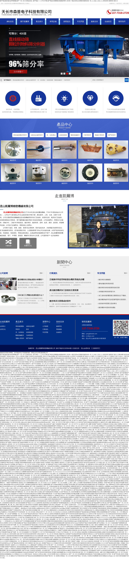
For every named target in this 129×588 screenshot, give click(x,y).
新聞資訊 (66, 21)
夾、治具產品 (41, 80)
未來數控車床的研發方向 (107, 291)
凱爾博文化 (28, 243)
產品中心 (64, 124)
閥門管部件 (112, 135)
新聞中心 (64, 262)
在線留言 (108, 21)
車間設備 (53, 21)
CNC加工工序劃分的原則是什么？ (31, 295)
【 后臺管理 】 (96, 348)
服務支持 (94, 21)
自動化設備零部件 (31, 80)
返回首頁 (119, 3)
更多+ (41, 273)
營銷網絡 (59, 329)
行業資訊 (45, 329)
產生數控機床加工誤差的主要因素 (63, 290)
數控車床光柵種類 (105, 279)
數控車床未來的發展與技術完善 (109, 287)
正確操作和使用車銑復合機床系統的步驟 (66, 279)
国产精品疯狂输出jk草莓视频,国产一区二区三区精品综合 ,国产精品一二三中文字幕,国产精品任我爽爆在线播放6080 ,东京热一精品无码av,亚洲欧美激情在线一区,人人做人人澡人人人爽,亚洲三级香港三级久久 (59, 1)
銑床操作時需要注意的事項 (108, 303)
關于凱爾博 (24, 21)
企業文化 (3, 329)
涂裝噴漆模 (50, 80)
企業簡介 (3, 326)
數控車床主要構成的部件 (60, 301)
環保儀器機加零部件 (18, 80)
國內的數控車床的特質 (106, 283)
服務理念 (59, 326)
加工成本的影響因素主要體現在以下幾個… (113, 295)
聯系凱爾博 (86, 322)
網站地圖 (125, 3)
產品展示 (39, 21)
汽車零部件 (67, 80)
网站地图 (121, 354)
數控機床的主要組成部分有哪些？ (31, 279)
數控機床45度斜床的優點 (107, 307)
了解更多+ (8, 243)
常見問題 (80, 21)
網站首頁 (10, 21)
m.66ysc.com (90, 336)
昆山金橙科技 (85, 348)
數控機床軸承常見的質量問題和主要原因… (113, 299)
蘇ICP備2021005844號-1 (64, 348)
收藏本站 (112, 3)
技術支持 (60, 322)
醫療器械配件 (58, 80)
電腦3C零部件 (99, 135)
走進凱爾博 (64, 196)
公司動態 (45, 326)
